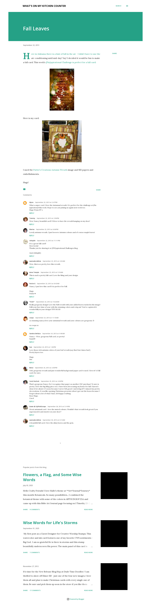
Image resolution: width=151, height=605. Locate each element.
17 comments (35, 590)
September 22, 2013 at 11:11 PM (48, 241)
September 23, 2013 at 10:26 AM (47, 302)
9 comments (35, 509)
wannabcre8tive (35, 261)
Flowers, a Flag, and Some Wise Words (52, 477)
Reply (31, 213)
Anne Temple (34, 272)
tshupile (32, 241)
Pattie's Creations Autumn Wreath (50, 170)
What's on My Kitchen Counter (44, 6)
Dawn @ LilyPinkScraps (37, 406)
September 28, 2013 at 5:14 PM (59, 406)
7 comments (35, 552)
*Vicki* (31, 302)
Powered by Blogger (75, 599)
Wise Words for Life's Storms (50, 522)
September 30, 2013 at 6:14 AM (54, 420)
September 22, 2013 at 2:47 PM (46, 202)
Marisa (31, 229)
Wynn (31, 202)
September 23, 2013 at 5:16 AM (52, 272)
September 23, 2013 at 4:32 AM (54, 261)
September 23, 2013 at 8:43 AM (48, 284)
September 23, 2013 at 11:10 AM (47, 318)
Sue (30, 347)
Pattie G (32, 284)
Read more (88, 509)
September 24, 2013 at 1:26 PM (45, 347)
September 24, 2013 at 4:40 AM (53, 334)
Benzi (31, 368)
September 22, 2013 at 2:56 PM (48, 218)
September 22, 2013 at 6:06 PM (47, 229)
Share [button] (114, 53)
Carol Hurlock (34, 381)
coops (31, 318)
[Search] (118, 6)
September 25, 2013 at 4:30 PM (52, 381)
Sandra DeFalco (35, 334)
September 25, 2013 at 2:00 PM (46, 368)
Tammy (32, 218)
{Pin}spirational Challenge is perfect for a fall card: (71, 62)
